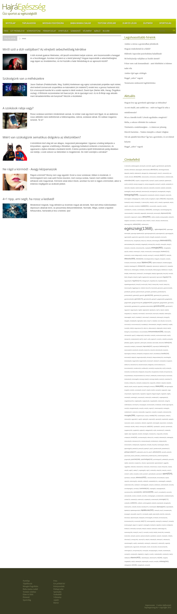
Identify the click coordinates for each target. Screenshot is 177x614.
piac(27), (151, 452)
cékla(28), (151, 202)
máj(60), (169, 393)
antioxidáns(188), (129, 180)
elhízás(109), (152, 244)
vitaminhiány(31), (146, 557)
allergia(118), (145, 173)
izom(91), (159, 339)
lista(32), (149, 390)
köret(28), (161, 371)
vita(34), (171, 554)
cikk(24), (172, 202)
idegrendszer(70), (138, 328)
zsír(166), (134, 565)
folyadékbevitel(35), (162, 280)
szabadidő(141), (153, 481)
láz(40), (131, 386)
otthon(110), (150, 437)
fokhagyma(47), (146, 280)
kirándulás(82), (128, 361)
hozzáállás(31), (145, 324)
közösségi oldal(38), (154, 379)
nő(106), (132, 426)
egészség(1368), (139, 228)
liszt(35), (153, 390)
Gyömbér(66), (128, 306)
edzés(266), (137, 224)
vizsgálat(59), (127, 561)
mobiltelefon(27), (128, 412)
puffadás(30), (165, 459)
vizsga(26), (165, 557)
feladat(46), (170, 266)
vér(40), (149, 546)
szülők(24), (140, 503)
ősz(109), (154, 445)
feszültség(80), (148, 273)
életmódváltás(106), (129, 244)
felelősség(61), (135, 269)
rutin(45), (126, 470)
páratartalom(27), (166, 448)
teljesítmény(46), (135, 517)
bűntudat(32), (137, 202)
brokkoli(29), (127, 202)
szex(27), (156, 492)
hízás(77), (149, 320)
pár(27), (152, 448)
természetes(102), (129, 521)
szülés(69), (127, 503)
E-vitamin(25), (139, 220)
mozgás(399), (130, 415)
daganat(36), (144, 213)
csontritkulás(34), (141, 209)
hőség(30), (159, 324)
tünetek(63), (167, 532)
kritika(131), (132, 383)
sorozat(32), (136, 473)
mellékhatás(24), (128, 404)
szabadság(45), (162, 481)
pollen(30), (169, 452)
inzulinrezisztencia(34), (161, 335)
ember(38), (133, 248)
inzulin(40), (153, 335)
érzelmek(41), (127, 255)
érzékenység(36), (156, 251)
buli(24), (132, 202)
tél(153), (162, 514)
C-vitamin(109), (145, 202)
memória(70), (135, 404)
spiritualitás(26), (152, 473)
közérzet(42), (169, 375)
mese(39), (141, 408)
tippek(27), (141, 525)
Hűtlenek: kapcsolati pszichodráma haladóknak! (143, 54)
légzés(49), (140, 386)
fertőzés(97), (140, 273)
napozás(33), (159, 419)
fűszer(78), (148, 288)
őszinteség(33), (161, 444)
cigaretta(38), (166, 202)
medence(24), (148, 397)
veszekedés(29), (167, 550)
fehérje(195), (142, 266)
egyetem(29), (135, 237)
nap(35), (140, 419)
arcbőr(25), (131, 184)
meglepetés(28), (146, 401)
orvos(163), (134, 437)
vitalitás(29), (127, 557)
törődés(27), (127, 528)
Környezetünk (34, 31)
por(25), (133, 455)
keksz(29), (152, 350)
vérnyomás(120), (137, 550)
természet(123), (163, 517)
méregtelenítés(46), (134, 408)
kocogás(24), (169, 361)
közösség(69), (135, 379)
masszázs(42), (141, 397)
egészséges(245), (161, 229)
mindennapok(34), (159, 408)
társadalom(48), (168, 510)
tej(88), (151, 514)
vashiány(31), (147, 543)
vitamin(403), (135, 557)
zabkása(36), (138, 561)
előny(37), (169, 244)
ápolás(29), (162, 180)
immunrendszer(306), (156, 332)
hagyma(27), (127, 310)
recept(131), (138, 463)
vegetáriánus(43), (128, 546)
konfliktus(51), (145, 368)
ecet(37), (153, 220)
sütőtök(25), (146, 481)
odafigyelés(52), (149, 430)
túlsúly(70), (136, 532)
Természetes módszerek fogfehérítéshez (140, 83)
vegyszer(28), (136, 546)
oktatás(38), (168, 430)
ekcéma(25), (164, 237)
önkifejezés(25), (136, 444)
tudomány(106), (128, 532)
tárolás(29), (157, 510)
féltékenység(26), (157, 269)
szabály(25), (168, 481)
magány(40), (164, 390)
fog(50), (140, 277)
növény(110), (143, 426)
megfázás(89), (138, 401)
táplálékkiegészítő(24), (135, 510)
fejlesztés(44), (156, 266)
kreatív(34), (162, 379)
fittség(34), (130, 277)
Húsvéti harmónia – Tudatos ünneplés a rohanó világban (146, 132)
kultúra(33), (139, 383)
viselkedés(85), (158, 554)
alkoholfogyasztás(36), (164, 169)
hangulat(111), (128, 313)
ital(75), (141, 339)
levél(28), (132, 390)
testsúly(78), (159, 521)
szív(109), (145, 496)
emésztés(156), (140, 248)
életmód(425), (166, 240)
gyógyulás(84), (164, 302)
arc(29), (126, 184)
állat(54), (132, 173)
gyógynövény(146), (137, 302)
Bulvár (106, 31)
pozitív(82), (138, 455)
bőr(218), (163, 199)
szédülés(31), (157, 484)
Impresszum (150, 605)
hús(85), (171, 324)
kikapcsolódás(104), (158, 357)
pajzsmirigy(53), (128, 448)
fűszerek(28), (154, 288)
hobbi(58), (154, 320)
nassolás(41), (138, 423)
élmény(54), (164, 244)
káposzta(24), (156, 346)
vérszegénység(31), (153, 550)
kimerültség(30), (167, 357)
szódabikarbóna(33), (169, 495)
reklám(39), (133, 466)
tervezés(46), (137, 521)
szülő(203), (134, 503)
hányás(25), (135, 313)
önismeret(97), (128, 445)
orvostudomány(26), (142, 437)
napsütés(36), (165, 419)
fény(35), (170, 269)
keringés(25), (146, 353)
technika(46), (145, 514)
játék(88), (127, 342)
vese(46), (160, 550)
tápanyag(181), (161, 507)
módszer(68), (141, 412)
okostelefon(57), (161, 430)
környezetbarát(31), (129, 375)
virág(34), (146, 554)
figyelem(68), (159, 273)
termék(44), (156, 517)
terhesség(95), (149, 517)
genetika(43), (127, 291)
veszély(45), (127, 554)
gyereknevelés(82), (129, 299)
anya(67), (137, 180)
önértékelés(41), (155, 441)
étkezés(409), (130, 259)
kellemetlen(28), (159, 350)
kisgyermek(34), (143, 361)
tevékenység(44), (128, 525)
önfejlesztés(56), (163, 441)
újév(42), (138, 536)
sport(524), (168, 473)
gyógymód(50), (128, 302)
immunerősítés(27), (134, 331)
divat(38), (158, 217)
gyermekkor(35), (148, 299)
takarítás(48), (160, 503)
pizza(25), (164, 452)
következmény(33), (161, 375)
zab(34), (133, 561)
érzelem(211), (165, 251)
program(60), (127, 459)
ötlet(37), (167, 444)
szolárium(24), (140, 499)
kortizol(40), (127, 371)
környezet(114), (168, 372)
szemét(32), (136, 488)
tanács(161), (128, 507)
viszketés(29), (166, 554)
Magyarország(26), (156, 393)
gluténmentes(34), (140, 291)
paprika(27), (147, 448)
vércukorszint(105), (162, 547)
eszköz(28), (157, 255)
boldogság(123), (136, 199)
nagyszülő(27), (134, 419)
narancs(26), (127, 423)
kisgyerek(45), (135, 361)
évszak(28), (127, 262)
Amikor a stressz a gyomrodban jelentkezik (141, 44)
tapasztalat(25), (169, 506)
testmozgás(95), (151, 521)
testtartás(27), (165, 521)
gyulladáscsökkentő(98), (146, 306)
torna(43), (164, 525)
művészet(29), (127, 419)
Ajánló (97, 31)
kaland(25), (149, 342)
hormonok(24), (127, 324)
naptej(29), (171, 419)
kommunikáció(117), (159, 364)
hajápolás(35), (145, 310)
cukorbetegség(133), (166, 209)
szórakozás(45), (155, 499)
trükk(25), (144, 528)
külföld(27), (158, 383)
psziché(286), (136, 459)
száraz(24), (151, 484)
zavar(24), (151, 561)
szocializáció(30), (160, 495)
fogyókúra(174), (137, 281)
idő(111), (146, 328)
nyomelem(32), (168, 426)
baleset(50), (152, 187)
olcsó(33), (140, 433)
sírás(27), (169, 470)
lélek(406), (160, 386)
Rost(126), (165, 466)
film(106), (166, 273)
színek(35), (139, 495)
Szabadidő (76, 31)
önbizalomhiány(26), (146, 441)
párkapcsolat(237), (130, 452)
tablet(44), (154, 503)
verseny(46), (145, 550)
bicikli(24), (157, 195)
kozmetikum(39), (134, 371)
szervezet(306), (148, 492)
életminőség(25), (156, 240)
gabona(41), (161, 288)
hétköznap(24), (160, 317)
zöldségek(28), (127, 565)
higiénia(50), (140, 320)
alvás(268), (138, 177)
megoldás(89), (154, 401)
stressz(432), (142, 477)
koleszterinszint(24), (143, 364)
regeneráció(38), (151, 463)
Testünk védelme (107, 23)
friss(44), (161, 284)
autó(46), (163, 184)
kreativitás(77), (168, 379)
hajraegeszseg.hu (151, 607)
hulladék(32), (165, 324)
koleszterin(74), (134, 364)
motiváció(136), (167, 412)
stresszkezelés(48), (152, 477)
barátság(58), (127, 191)
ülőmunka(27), (127, 539)
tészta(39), (171, 521)
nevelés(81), (170, 423)
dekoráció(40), (150, 213)
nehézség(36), (156, 423)
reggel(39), (166, 463)
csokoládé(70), (128, 209)
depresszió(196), (166, 213)
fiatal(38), (154, 273)
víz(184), (160, 557)
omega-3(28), (159, 433)
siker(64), (164, 470)
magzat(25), (164, 393)
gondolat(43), (154, 291)
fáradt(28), (126, 266)
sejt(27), (148, 470)
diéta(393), (146, 217)
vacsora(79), (142, 539)
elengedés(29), (137, 240)
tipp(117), (135, 525)
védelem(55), (161, 543)
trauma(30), (139, 528)
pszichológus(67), (157, 459)
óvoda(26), (156, 437)
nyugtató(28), (136, 430)
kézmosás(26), (127, 357)
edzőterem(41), (145, 224)
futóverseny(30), (128, 288)
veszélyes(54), (134, 554)
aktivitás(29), (132, 169)
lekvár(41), (153, 386)
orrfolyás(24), (127, 437)
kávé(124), (147, 350)
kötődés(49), (154, 375)
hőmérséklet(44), (153, 324)
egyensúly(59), (128, 237)
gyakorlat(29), (136, 295)
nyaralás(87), (157, 426)
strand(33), (133, 477)
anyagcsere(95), (144, 180)
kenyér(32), (165, 350)
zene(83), (156, 561)
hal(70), (158, 310)
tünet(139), (161, 532)
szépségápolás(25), (160, 488)
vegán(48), (167, 543)
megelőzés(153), (129, 401)
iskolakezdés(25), (135, 339)
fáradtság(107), (133, 266)
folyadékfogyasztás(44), (130, 284)
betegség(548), (132, 195)
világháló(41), (141, 554)
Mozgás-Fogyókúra (53, 23)
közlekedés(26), (128, 379)
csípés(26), (159, 206)
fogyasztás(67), (128, 280)
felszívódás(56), (149, 269)
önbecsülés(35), (128, 441)
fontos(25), (138, 284)
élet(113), (144, 240)
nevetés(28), (127, 426)
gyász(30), (142, 295)
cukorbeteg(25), (156, 209)
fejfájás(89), (149, 266)
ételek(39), (168, 255)
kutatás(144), (146, 383)
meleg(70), (167, 401)
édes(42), (158, 220)
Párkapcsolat (49, 31)
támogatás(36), (167, 503)
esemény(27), (151, 255)
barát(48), (163, 187)
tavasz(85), (134, 514)
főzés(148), (155, 284)
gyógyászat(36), (161, 299)
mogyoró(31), (148, 412)
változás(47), (160, 539)
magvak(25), (143, 393)
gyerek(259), (149, 295)
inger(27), (134, 335)
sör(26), (141, 473)
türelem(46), (127, 536)
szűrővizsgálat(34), (147, 503)
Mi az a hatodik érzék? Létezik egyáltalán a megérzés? (145, 117)
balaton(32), (146, 187)
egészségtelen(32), (160, 233)
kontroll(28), (151, 368)
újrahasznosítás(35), (145, 536)
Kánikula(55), (139, 346)
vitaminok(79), (153, 557)
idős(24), (165, 328)
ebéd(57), (148, 220)
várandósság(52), (128, 543)
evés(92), (168, 259)
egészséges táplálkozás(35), (138, 233)
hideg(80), (127, 320)
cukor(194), (149, 209)
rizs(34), (160, 466)
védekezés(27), (154, 543)
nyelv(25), (163, 426)
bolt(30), (143, 198)
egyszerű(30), (141, 237)
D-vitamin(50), (137, 213)
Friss (6, 31)
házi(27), (134, 317)
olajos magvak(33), (133, 433)
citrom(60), (131, 206)
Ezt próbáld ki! (18, 31)
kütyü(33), (164, 383)
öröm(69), (149, 444)
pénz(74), (146, 452)
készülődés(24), (157, 353)
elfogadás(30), (144, 244)
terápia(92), (142, 517)
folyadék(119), (154, 281)
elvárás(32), (127, 248)
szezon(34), (169, 492)
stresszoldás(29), (161, 477)
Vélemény (87, 31)
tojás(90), (159, 525)
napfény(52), (145, 419)
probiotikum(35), (144, 455)
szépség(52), (153, 488)
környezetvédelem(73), (140, 375)
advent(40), (149, 166)
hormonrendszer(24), (136, 324)
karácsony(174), (164, 346)
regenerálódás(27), (159, 463)
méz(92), (146, 408)
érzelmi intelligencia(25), (137, 255)
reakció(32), (132, 463)
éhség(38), (152, 237)
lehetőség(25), (146, 386)
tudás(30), (149, 528)
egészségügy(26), (169, 233)
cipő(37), (126, 206)
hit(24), (145, 320)
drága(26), (126, 220)
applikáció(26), (168, 180)
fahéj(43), (139, 262)
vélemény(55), (143, 546)
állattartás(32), (138, 173)
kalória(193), (168, 342)
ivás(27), (145, 339)
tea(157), (139, 514)
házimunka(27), (146, 317)
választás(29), (153, 539)
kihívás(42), (150, 357)
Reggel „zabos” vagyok (133, 78)
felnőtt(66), (142, 269)
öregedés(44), (143, 444)
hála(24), (162, 310)
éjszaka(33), (158, 237)
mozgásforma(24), (140, 415)
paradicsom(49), (158, 448)
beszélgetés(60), (162, 191)
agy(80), (154, 166)
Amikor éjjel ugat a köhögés (135, 73)
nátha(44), (144, 423)
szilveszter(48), (128, 495)
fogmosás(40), (152, 277)
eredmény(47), (137, 251)
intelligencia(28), (140, 335)
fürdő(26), (143, 288)
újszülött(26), (153, 536)
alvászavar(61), (145, 176)
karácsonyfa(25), (128, 350)
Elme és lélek (130, 23)
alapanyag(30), (139, 169)
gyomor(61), (171, 302)
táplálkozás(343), (148, 510)
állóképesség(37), (153, 173)
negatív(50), (150, 423)
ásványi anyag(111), (139, 184)
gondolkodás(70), (161, 291)
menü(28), (126, 408)
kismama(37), (150, 361)
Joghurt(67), (137, 342)
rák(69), (126, 463)
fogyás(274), (167, 277)
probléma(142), (152, 455)
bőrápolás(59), (170, 198)
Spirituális (63, 31)
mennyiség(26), (143, 404)
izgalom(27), (154, 339)
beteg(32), (168, 191)
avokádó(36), (169, 184)
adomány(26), (143, 166)
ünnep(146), (135, 539)
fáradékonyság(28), (167, 262)
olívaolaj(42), (146, 433)
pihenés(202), (157, 452)
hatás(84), (162, 313)
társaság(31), (127, 514)
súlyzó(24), (127, 481)
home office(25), (161, 320)
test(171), (144, 521)
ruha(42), (170, 466)
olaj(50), (126, 433)
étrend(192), (140, 259)
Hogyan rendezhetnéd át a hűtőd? (137, 49)
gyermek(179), (139, 299)
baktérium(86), (139, 188)
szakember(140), (129, 485)
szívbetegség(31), (151, 495)
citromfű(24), (137, 206)
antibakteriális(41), (160, 176)
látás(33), (126, 386)
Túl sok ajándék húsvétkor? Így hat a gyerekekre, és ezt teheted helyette (149, 139)
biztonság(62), (128, 198)
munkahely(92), (161, 415)
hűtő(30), (132, 328)
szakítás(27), (137, 484)
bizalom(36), (168, 195)
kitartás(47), (157, 361)
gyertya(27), (154, 299)
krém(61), (126, 383)
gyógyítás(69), (168, 299)
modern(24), (135, 412)
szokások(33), (134, 499)
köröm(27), (148, 375)
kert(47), (151, 353)
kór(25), (164, 368)
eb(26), (144, 220)
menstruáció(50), (151, 404)
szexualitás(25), (162, 492)
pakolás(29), (135, 448)
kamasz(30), (127, 346)
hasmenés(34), (149, 313)
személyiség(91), (129, 488)
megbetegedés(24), (163, 397)
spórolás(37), (159, 473)
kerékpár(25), (140, 353)
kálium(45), (161, 342)
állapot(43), (127, 173)
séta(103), (159, 470)
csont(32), (134, 209)
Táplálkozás (29, 23)
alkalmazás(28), (146, 169)
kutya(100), (153, 383)
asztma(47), (158, 184)
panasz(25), (141, 448)
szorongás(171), (164, 499)
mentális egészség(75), (167, 404)
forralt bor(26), (144, 284)
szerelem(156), (129, 492)
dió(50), (153, 217)
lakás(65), (168, 383)
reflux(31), (144, 463)
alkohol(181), (154, 169)
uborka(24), (133, 536)
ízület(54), (164, 339)
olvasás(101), (152, 434)
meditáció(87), (155, 397)
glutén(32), (133, 291)
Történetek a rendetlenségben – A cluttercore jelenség (145, 127)
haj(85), (140, 310)
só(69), (131, 473)
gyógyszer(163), (148, 302)
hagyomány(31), (134, 310)
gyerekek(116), (158, 295)
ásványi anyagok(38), (150, 184)
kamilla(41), (133, 346)
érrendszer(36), (148, 251)
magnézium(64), (136, 393)
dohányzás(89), (164, 217)
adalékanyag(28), (135, 166)
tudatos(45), (155, 528)
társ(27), (162, 510)
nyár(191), (150, 426)
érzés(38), (145, 255)
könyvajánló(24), (155, 371)
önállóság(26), (170, 437)
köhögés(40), (141, 371)
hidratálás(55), (133, 320)
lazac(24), (135, 386)
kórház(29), (168, 368)
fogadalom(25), (145, 277)
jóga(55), (132, 342)
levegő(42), (127, 390)
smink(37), (127, 473)
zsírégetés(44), (141, 565)
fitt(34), (126, 277)
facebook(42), (133, 262)
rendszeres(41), (153, 466)
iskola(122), (127, 339)
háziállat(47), (139, 317)
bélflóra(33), (139, 191)
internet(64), (147, 335)
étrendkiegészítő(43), (149, 258)
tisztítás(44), (153, 525)
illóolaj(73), (127, 331)
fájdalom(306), (147, 262)
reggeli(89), (127, 466)
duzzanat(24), (132, 220)
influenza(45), (167, 331)
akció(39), (126, 169)
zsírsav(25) (147, 565)
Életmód (148, 23)
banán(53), (158, 187)
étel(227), (163, 255)
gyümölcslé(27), (169, 306)
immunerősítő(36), (143, 331)
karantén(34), (135, 350)
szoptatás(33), (147, 499)
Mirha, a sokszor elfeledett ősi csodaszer (140, 122)
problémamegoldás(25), (162, 455)
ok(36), (155, 430)
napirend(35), (152, 419)
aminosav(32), (152, 176)
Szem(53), (171, 484)
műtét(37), (168, 415)
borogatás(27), (152, 198)
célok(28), (160, 202)
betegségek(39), (144, 195)
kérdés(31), (134, 353)
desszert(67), (127, 217)
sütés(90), (140, 481)
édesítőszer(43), (164, 220)
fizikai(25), (135, 277)
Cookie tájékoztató (163, 605)
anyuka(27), (152, 180)
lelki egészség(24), (169, 386)
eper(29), (126, 251)
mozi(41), (147, 415)
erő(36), (143, 251)
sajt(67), (131, 470)
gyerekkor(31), (165, 295)
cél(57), (156, 202)
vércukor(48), (154, 546)
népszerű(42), (163, 423)
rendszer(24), (146, 466)
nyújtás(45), (142, 430)
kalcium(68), (155, 342)
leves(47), (144, 390)
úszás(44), (159, 536)
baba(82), (132, 187)
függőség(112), (136, 288)
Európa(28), (163, 258)
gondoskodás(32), (128, 295)
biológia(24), (163, 195)
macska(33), (158, 390)
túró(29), (151, 532)
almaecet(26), (166, 173)
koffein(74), (127, 364)
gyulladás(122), (136, 306)
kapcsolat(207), (148, 346)
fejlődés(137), (164, 266)
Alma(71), (160, 173)
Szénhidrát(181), (144, 488)
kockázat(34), (163, 361)
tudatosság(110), (162, 528)
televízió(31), (127, 517)
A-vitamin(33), (127, 166)
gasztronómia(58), (168, 288)
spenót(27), (146, 473)
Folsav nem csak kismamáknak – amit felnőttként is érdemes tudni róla (148, 66)
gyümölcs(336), (160, 306)
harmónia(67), (142, 313)
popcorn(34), (127, 455)
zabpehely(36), (145, 561)
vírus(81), (151, 554)
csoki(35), (164, 206)
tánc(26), (139, 506)
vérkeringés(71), (128, 550)
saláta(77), (136, 470)
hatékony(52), (168, 313)
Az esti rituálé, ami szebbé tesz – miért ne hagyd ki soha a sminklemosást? (147, 110)
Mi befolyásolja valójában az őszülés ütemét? (142, 58)
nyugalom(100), (128, 430)
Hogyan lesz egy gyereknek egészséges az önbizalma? (145, 103)
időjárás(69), (160, 328)
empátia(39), (148, 248)
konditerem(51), (138, 368)
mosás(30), (154, 412)
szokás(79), (127, 499)
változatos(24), (166, 539)
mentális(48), (158, 404)
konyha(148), (159, 368)
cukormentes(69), (129, 213)
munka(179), (153, 415)
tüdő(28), (155, 532)
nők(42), (137, 426)
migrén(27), (152, 408)
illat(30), (169, 328)
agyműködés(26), (160, 166)
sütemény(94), (134, 481)
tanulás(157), (145, 507)
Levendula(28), (138, 390)
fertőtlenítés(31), (133, 273)
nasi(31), (132, 423)
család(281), (144, 206)
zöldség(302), (164, 561)
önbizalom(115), (136, 441)
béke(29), (133, 191)
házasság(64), (128, 317)
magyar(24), (149, 393)
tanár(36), (134, 506)
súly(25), (167, 477)
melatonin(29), (161, 401)
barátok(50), (169, 187)
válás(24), (147, 539)
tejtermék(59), (156, 514)
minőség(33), (166, 408)
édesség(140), (128, 224)
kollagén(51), (151, 364)
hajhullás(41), (152, 310)
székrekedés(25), (165, 484)
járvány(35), (170, 339)
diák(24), (140, 217)
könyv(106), (148, 372)
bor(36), (147, 198)
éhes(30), (147, 237)
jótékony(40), (144, 342)
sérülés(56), (153, 470)
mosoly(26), (160, 412)
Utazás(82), (165, 536)
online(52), (165, 433)
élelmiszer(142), (129, 240)
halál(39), (167, 310)
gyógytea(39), (156, 302)
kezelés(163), (165, 353)
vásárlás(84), (140, 543)
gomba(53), (148, 291)
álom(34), (131, 176)
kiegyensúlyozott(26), (142, 357)
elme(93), (158, 244)
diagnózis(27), (134, 217)
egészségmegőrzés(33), (150, 233)
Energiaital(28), (167, 248)
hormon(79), (168, 320)
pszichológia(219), (147, 459)
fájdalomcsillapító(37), (158, 262)
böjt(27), (158, 198)
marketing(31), (134, 397)
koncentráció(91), (129, 368)
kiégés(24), (134, 357)
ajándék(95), (168, 166)
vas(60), (135, 543)
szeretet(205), (138, 492)
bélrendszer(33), (146, 191)
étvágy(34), (157, 258)
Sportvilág (165, 23)
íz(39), (149, 339)
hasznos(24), (156, 313)
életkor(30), (149, 240)
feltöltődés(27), (165, 269)
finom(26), (171, 273)
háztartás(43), (153, 317)
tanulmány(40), (153, 506)
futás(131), (167, 284)
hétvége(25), (167, 317)
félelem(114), (128, 270)
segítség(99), (142, 470)
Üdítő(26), (170, 536)
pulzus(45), (171, 459)
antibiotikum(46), (169, 176)
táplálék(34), (127, 510)
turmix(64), (146, 532)
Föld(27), (150, 284)
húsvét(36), (127, 328)
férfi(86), (126, 273)
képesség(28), (127, 353)
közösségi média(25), (144, 379)
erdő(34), (131, 251)
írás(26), (169, 335)
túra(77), (141, 532)
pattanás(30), (140, 452)
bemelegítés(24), (154, 191)
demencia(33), (157, 213)
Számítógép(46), (145, 484)
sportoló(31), (127, 477)
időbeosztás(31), (153, 328)
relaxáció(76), (139, 466)
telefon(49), (168, 514)
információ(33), (128, 335)
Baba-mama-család (81, 23)
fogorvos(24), (159, 277)
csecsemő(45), (153, 206)
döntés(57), (171, 217)
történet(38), (133, 528)
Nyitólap (10, 23)
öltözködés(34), (163, 437)
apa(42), (157, 180)
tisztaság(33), (147, 525)
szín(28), (134, 495)
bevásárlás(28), (151, 195)
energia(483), (157, 248)
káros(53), (141, 350)
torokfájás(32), (169, 525)
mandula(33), (127, 397)
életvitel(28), (138, 244)
